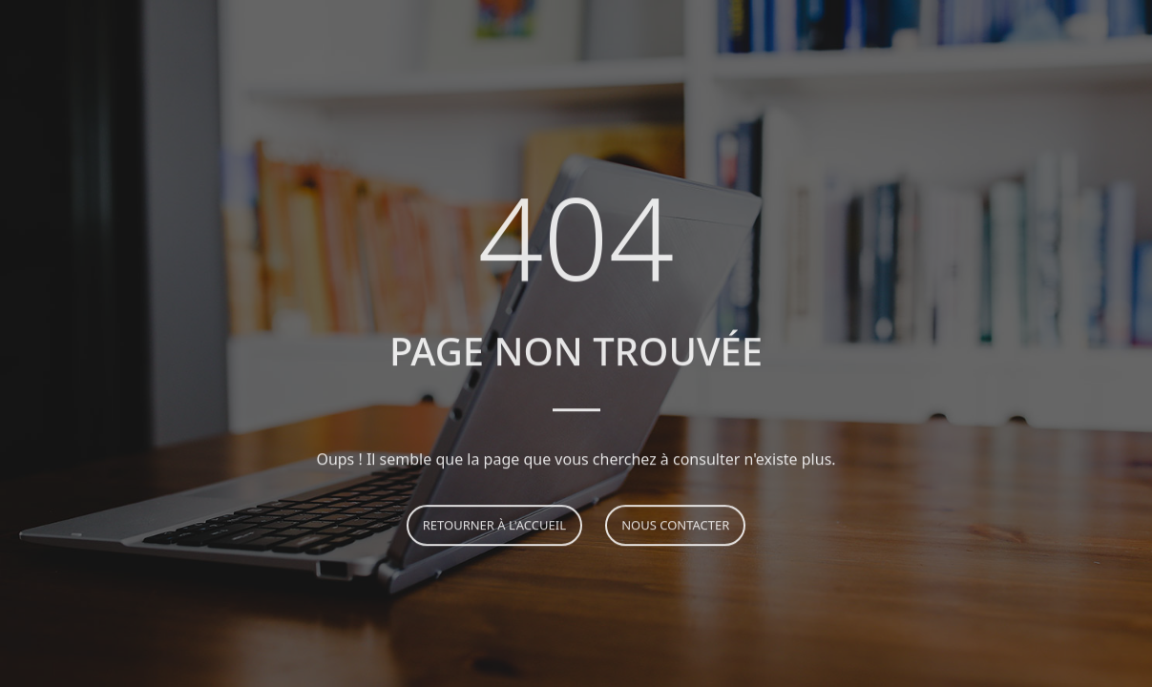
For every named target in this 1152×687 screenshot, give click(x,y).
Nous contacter (675, 526)
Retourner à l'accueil (494, 526)
